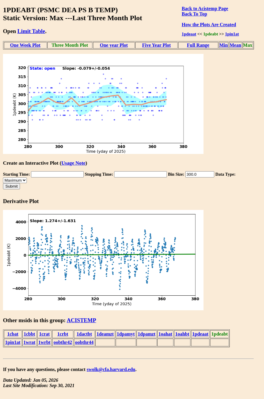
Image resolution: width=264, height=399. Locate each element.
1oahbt (182, 333)
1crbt (62, 333)
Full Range (198, 45)
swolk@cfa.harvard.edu (111, 369)
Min (223, 45)
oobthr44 (84, 342)
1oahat (165, 333)
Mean (235, 45)
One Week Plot (25, 45)
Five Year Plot (156, 45)
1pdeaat (189, 34)
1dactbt (84, 333)
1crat (44, 333)
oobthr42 (62, 342)
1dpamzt (147, 333)
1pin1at (232, 34)
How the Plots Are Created (209, 24)
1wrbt (44, 342)
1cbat (12, 333)
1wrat (29, 342)
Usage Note (73, 163)
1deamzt (105, 333)
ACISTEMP (81, 320)
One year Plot (114, 45)
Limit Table (31, 31)
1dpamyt (126, 333)
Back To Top (194, 13)
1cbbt (29, 333)
